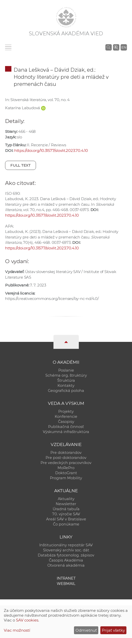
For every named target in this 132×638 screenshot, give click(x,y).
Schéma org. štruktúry (66, 375)
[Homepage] (66, 17)
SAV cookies (27, 620)
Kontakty (66, 385)
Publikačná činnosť (66, 426)
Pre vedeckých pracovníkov (66, 462)
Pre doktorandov (66, 452)
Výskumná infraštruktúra (66, 431)
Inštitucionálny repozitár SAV (66, 545)
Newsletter (66, 504)
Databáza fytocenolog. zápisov (66, 555)
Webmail (66, 583)
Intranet (66, 578)
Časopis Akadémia (66, 560)
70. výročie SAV (66, 514)
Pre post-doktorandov (66, 457)
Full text (20, 165)
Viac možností (17, 630)
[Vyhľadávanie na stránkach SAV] (108, 47)
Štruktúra (66, 380)
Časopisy (66, 421)
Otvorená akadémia (66, 565)
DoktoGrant (66, 473)
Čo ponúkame (66, 524)
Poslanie (66, 370)
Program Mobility (66, 478)
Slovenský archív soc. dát (66, 550)
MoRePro (66, 468)
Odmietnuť (86, 630)
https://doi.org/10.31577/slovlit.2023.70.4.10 (51, 150)
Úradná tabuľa (66, 509)
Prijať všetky (113, 630)
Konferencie (66, 416)
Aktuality (66, 499)
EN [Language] (123, 47)
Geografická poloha (66, 390)
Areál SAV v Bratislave (66, 519)
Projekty (66, 411)
